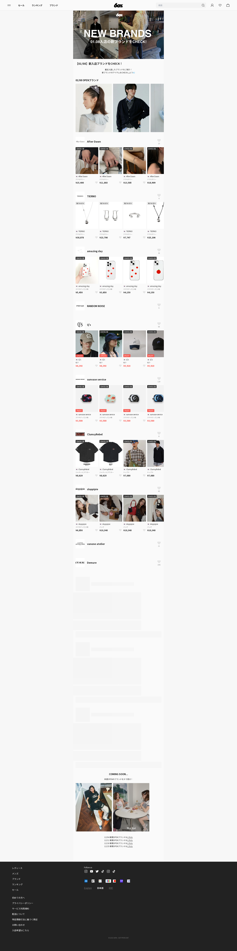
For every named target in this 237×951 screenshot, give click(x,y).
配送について (18, 913)
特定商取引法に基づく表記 (24, 919)
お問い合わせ (18, 924)
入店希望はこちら (20, 930)
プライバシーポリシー (22, 903)
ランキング (37, 5)
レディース (17, 868)
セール (21, 5)
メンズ (15, 873)
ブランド (54, 5)
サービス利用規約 (20, 908)
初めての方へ (18, 897)
